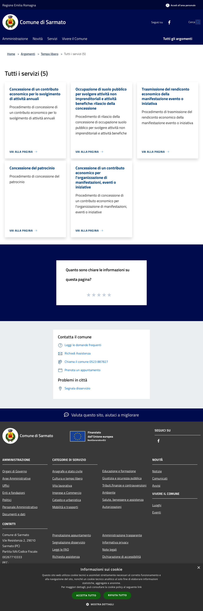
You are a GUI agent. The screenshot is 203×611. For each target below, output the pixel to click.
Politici (6, 499)
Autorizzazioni (112, 506)
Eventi (156, 512)
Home (11, 53)
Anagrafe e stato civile (67, 471)
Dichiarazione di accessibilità (121, 556)
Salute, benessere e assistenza (123, 499)
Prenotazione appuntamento (71, 535)
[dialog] (101, 587)
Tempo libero (49, 53)
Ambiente (108, 492)
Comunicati (160, 478)
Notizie (157, 471)
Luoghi (156, 505)
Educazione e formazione (119, 471)
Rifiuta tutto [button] (117, 595)
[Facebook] (161, 22)
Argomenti (28, 53)
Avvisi (156, 485)
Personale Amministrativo (19, 507)
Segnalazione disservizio (68, 542)
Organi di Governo (14, 471)
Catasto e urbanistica (66, 499)
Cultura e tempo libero (67, 478)
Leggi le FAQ (60, 549)
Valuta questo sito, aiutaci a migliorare (101, 415)
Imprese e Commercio (66, 492)
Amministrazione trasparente (122, 535)
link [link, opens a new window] (140, 587)
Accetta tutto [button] (86, 595)
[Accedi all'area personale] (181, 5)
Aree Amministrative (16, 478)
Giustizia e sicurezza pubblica (122, 478)
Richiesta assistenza (66, 556)
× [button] (198, 567)
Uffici (5, 485)
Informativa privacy (115, 542)
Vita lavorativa (62, 485)
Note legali (109, 549)
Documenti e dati (13, 514)
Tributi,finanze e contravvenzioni (124, 485)
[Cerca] (196, 22)
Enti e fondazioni (13, 492)
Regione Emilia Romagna (19, 5)
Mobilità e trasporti (65, 507)
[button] (101, 604)
